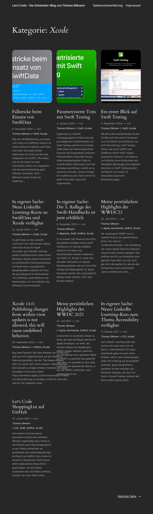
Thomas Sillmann (21, 133)
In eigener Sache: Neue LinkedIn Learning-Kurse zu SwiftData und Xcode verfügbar (30, 212)
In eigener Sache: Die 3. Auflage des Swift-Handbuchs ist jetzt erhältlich (76, 209)
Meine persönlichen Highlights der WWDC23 (119, 207)
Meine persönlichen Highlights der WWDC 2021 (75, 309)
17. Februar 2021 (110, 331)
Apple (106, 228)
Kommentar (117, 228)
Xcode (43, 133)
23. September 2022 (23, 342)
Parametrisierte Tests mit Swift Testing (76, 114)
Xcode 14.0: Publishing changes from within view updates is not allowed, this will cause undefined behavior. (30, 319)
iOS (124, 336)
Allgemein (64, 233)
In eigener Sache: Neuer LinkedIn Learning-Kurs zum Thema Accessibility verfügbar (120, 314)
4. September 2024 (111, 123)
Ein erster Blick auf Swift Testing (119, 114)
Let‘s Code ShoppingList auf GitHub (28, 407)
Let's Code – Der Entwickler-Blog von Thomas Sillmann (48, 5)
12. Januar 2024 (21, 229)
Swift (36, 133)
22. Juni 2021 (64, 320)
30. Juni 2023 (108, 218)
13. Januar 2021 (20, 418)
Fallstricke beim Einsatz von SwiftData (27, 117)
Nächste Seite (129, 496)
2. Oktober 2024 (65, 123)
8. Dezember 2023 (67, 224)
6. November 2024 (22, 128)
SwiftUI (81, 233)
